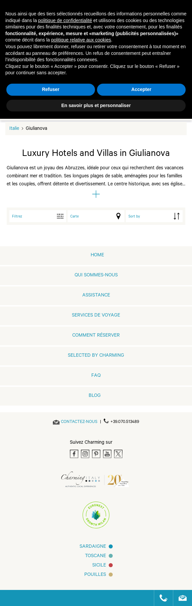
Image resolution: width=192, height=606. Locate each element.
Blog (95, 396)
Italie (14, 129)
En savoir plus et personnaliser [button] (96, 105)
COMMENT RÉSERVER (96, 336)
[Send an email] (79, 422)
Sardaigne (93, 547)
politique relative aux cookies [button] (81, 39)
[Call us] (161, 598)
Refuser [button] (50, 89)
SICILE (99, 566)
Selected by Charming (96, 356)
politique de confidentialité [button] (65, 20)
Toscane (95, 556)
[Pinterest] (96, 454)
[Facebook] (74, 454)
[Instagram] (85, 454)
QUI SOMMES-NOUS (96, 275)
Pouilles (95, 575)
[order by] (154, 216)
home (97, 255)
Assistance (96, 295)
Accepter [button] (141, 89)
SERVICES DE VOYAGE (96, 316)
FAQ (96, 376)
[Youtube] (107, 454)
